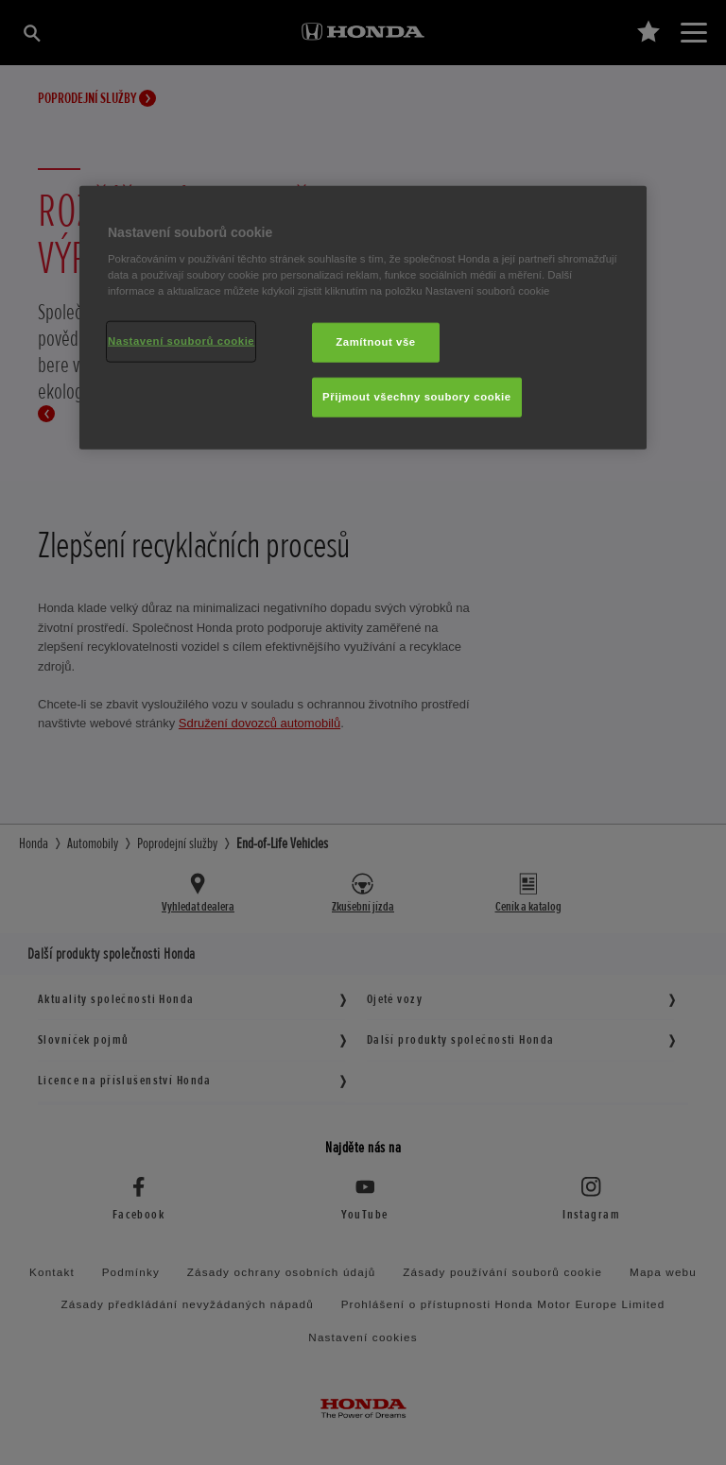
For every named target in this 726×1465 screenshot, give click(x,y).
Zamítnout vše (376, 342)
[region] (363, 317)
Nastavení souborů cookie (181, 341)
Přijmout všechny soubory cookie (416, 396)
